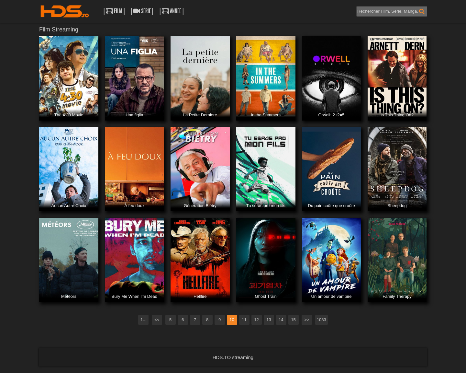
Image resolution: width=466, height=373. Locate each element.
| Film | (114, 11)
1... (143, 319)
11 (244, 319)
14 (281, 319)
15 (293, 319)
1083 (321, 319)
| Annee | (171, 11)
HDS (65, 11)
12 (256, 319)
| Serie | (142, 11)
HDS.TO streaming (233, 357)
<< (156, 319)
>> (307, 319)
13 (268, 319)
